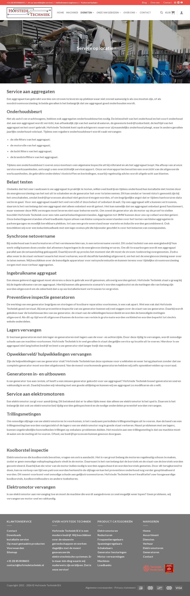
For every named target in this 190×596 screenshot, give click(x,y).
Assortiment (151, 535)
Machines (72, 12)
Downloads (14, 535)
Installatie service (18, 539)
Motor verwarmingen (111, 556)
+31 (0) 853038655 (15, 2)
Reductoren (105, 535)
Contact (167, 2)
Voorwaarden (15, 548)
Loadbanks (104, 565)
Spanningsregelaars (110, 543)
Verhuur (148, 543)
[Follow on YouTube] (182, 3)
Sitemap (12, 552)
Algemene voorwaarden (98, 587)
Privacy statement (125, 587)
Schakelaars (105, 548)
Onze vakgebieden (109, 12)
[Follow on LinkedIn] (178, 3)
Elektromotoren (108, 530)
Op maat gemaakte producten (26, 543)
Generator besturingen (112, 552)
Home (60, 12)
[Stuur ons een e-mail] (175, 3)
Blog (144, 2)
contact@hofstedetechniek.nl (25, 565)
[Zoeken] (161, 12)
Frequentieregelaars (110, 539)
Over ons (155, 2)
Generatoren (151, 552)
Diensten (87, 12)
